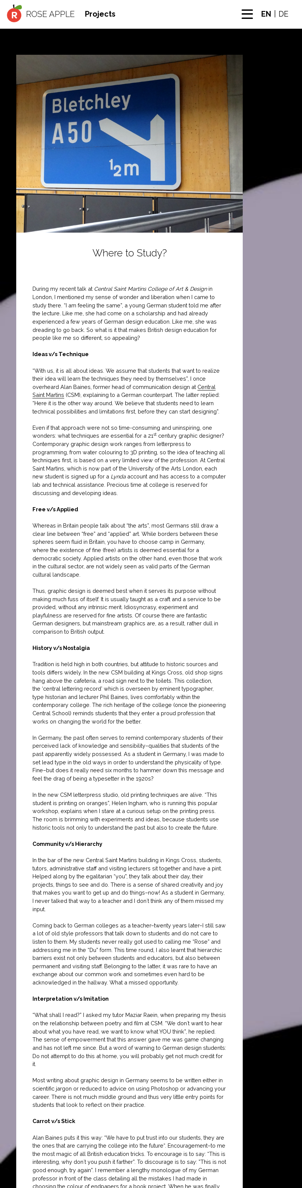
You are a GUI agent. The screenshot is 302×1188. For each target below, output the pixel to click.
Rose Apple (50, 14)
